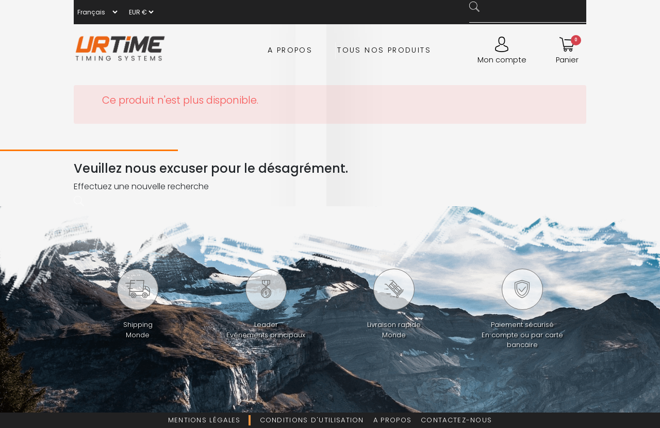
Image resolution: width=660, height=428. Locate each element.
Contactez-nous (456, 420)
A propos (290, 50)
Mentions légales (204, 420)
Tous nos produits (384, 50)
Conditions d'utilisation (312, 420)
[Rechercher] (530, 17)
